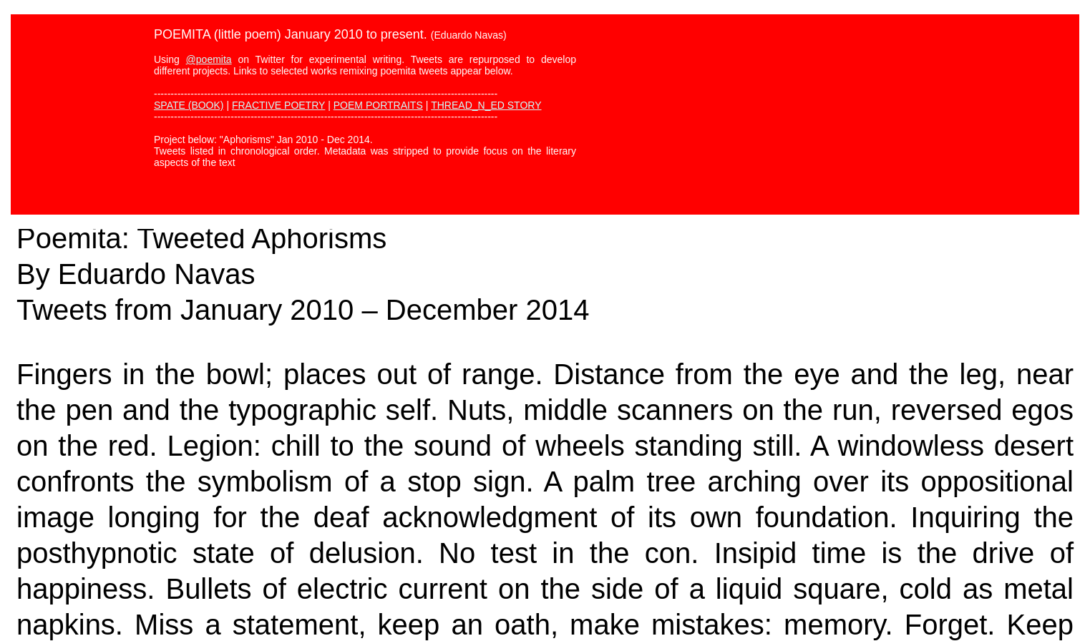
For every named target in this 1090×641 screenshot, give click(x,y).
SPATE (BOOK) (189, 105)
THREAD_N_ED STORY (486, 105)
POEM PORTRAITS (378, 105)
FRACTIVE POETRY (278, 105)
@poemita (209, 59)
